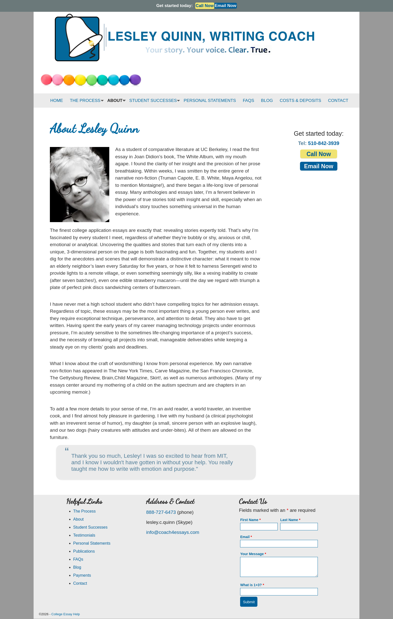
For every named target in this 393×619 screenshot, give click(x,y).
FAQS (248, 100)
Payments (82, 575)
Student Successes (90, 527)
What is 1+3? (252, 585)
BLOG (267, 100)
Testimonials (84, 535)
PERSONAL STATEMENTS (210, 100)
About (78, 519)
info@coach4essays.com (172, 532)
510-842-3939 (323, 143)
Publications (84, 551)
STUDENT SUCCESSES (154, 100)
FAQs (78, 559)
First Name (250, 520)
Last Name (290, 520)
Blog (77, 567)
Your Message (253, 554)
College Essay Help (65, 614)
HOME (56, 100)
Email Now (225, 5)
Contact (80, 583)
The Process (84, 511)
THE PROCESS (86, 100)
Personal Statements (92, 543)
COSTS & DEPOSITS (300, 100)
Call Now (319, 154)
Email (246, 537)
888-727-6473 (161, 512)
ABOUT (116, 100)
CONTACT (338, 100)
